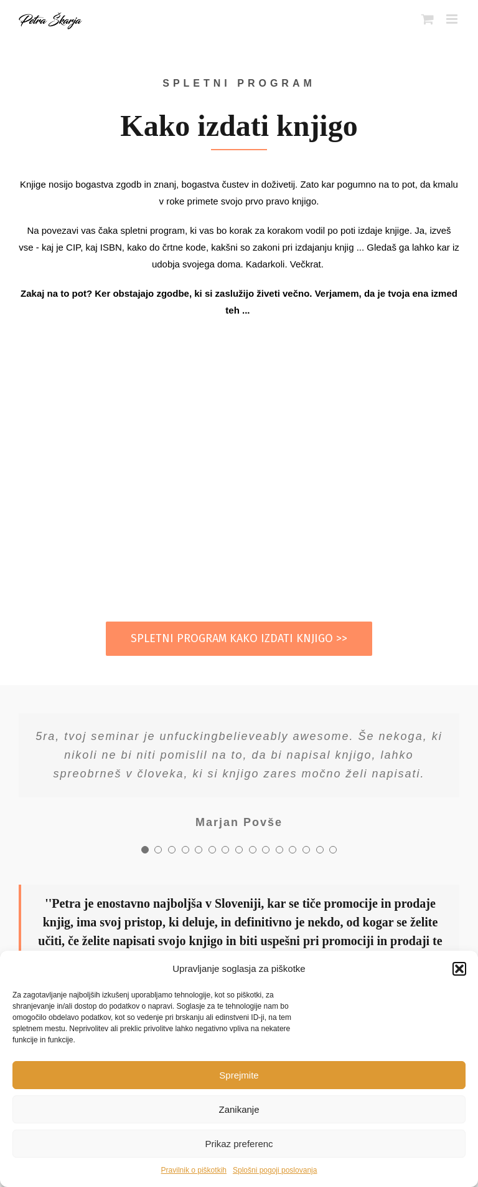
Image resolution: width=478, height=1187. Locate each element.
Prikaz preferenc (239, 1143)
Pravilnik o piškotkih (194, 1170)
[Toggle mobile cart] (427, 19)
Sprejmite (238, 1075)
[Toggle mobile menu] (452, 19)
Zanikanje (238, 1109)
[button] (459, 969)
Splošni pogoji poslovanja (275, 1170)
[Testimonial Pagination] (145, 849)
